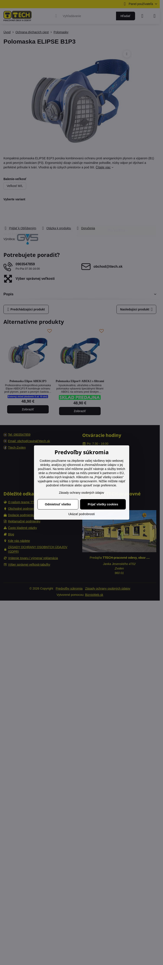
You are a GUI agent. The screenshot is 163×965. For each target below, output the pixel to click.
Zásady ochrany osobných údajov (81, 492)
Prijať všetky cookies (103, 504)
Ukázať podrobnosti (81, 514)
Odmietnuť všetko (58, 504)
